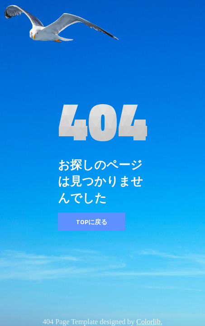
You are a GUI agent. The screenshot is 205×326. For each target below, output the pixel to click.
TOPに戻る (91, 221)
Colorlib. (149, 322)
